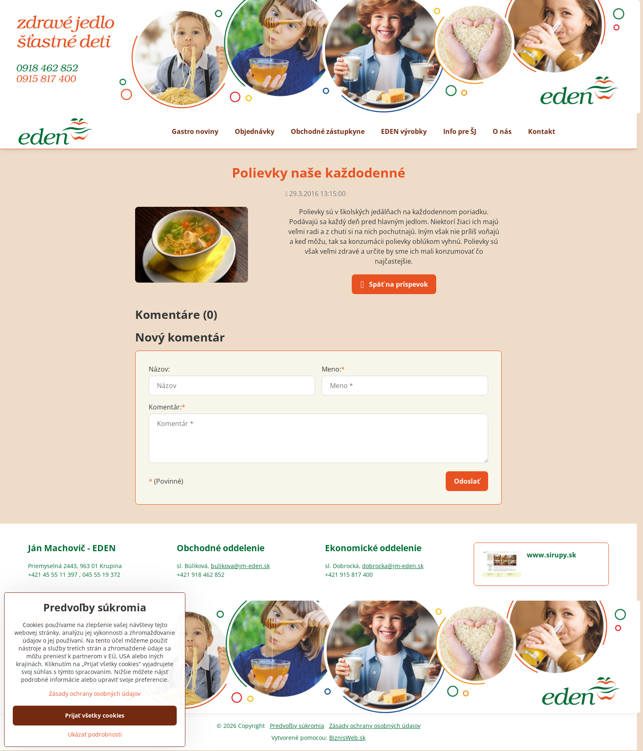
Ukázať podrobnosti (95, 734)
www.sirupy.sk (551, 554)
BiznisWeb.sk (347, 738)
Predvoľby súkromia (297, 726)
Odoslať (467, 481)
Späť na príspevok (393, 285)
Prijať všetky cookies (94, 715)
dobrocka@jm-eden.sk (392, 566)
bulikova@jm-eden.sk (240, 566)
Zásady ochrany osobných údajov (375, 726)
